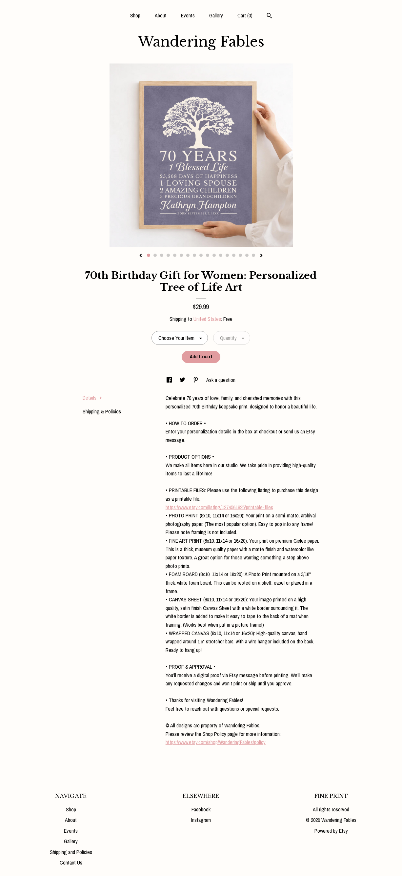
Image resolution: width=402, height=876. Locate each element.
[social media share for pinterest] (196, 380)
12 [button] (220, 255)
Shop (135, 15)
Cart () (244, 15)
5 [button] (174, 255)
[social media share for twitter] (183, 380)
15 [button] (240, 255)
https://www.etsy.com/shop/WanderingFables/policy (216, 742)
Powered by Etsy (331, 830)
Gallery (216, 15)
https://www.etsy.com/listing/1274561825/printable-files (219, 507)
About (161, 15)
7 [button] (188, 255)
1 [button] (148, 255)
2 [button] (155, 255)
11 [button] (214, 255)
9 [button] (201, 255)
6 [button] (181, 255)
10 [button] (207, 255)
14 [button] (233, 255)
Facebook (201, 809)
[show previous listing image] (140, 256)
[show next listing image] (261, 256)
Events (188, 15)
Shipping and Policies (71, 852)
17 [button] (253, 255)
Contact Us (71, 862)
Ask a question (220, 380)
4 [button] (168, 255)
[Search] (269, 16)
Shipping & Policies (102, 411)
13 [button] (227, 255)
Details (92, 397)
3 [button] (161, 255)
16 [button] (247, 255)
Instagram (201, 820)
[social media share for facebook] (170, 380)
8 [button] (194, 255)
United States (207, 319)
